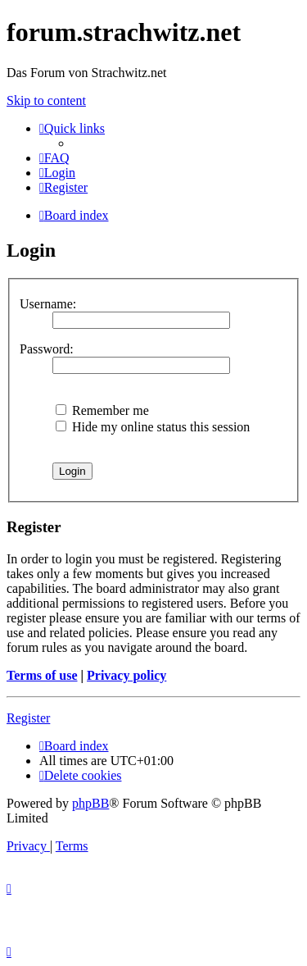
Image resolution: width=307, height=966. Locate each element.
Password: (47, 349)
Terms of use (42, 675)
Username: (48, 304)
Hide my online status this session (153, 427)
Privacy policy (126, 675)
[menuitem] (54, 158)
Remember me (102, 410)
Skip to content (46, 100)
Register (28, 718)
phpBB (90, 803)
